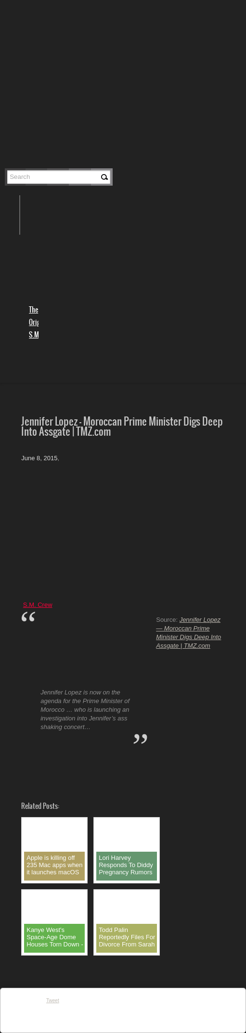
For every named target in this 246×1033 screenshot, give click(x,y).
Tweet (52, 1000)
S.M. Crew (37, 604)
